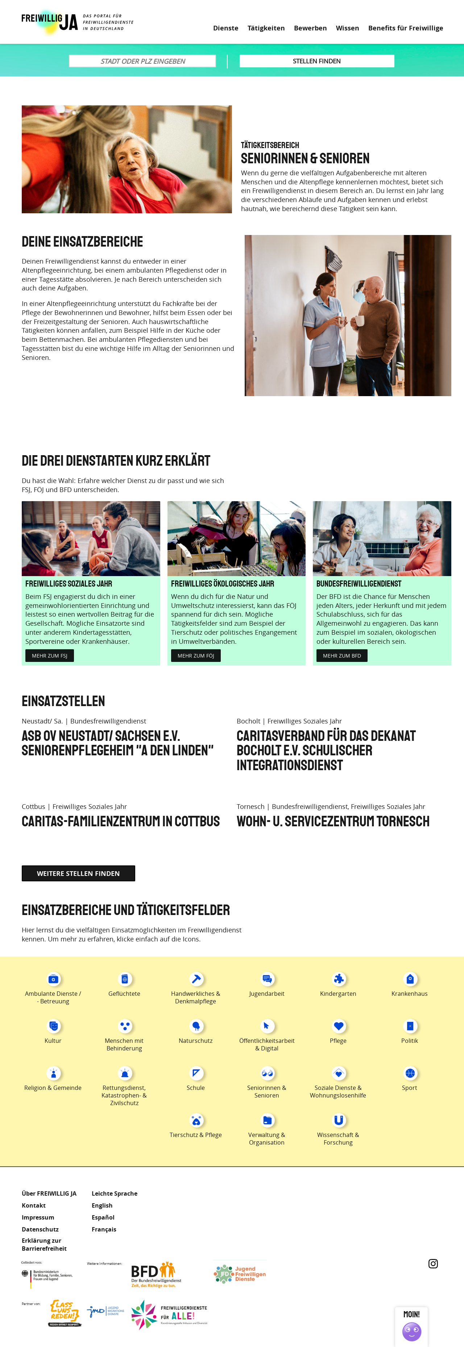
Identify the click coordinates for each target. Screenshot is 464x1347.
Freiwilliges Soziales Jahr (68, 584)
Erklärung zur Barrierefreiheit (44, 1244)
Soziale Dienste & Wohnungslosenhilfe (338, 1091)
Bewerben (310, 28)
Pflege (338, 1041)
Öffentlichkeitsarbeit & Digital (267, 1044)
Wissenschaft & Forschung (338, 1138)
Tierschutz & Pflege (196, 1135)
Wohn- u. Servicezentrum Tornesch (333, 822)
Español (103, 1217)
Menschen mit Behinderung (124, 1044)
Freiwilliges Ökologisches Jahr (222, 584)
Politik (409, 1041)
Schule (196, 1088)
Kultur (53, 1041)
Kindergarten (338, 994)
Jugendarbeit (267, 994)
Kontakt (34, 1205)
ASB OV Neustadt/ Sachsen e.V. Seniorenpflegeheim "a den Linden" (118, 744)
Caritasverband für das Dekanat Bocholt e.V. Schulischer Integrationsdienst (326, 751)
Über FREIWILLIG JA (49, 1193)
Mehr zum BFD (342, 655)
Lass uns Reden (86, 1315)
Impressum (38, 1217)
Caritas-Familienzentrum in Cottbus (121, 822)
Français (104, 1229)
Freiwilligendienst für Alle (169, 1315)
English (102, 1205)
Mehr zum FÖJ (196, 655)
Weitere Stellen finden (78, 873)
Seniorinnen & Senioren (266, 1091)
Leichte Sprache (413, 11)
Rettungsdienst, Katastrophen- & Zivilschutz (124, 1095)
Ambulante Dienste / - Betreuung (53, 997)
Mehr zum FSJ (49, 655)
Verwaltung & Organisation (266, 1138)
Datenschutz (40, 1229)
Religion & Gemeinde (53, 1088)
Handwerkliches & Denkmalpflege (195, 997)
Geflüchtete (124, 994)
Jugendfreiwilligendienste (251, 1274)
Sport (409, 1088)
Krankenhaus (410, 994)
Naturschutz (195, 1041)
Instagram (433, 1263)
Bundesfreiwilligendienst (359, 584)
